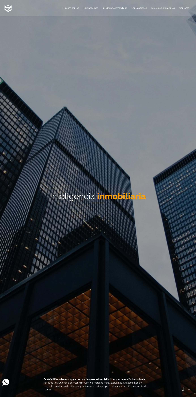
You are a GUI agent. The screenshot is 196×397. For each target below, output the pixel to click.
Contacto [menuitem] (184, 8)
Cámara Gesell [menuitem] (139, 8)
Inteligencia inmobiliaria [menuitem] (115, 8)
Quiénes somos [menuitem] (71, 8)
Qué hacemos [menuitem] (90, 8)
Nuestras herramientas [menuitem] (163, 8)
